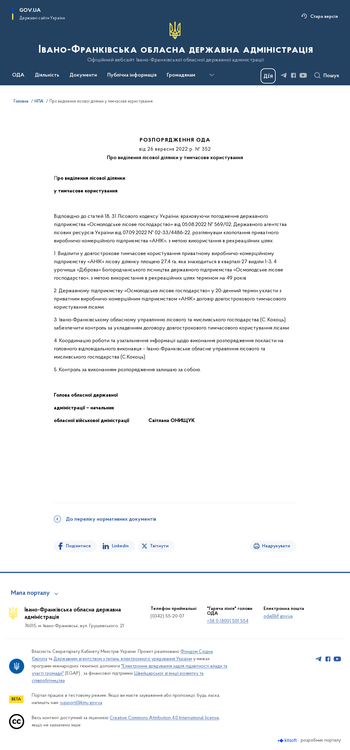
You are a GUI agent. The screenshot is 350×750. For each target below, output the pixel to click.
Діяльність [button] (47, 75)
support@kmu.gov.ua (81, 702)
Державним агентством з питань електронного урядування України (122, 659)
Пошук (331, 76)
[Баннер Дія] (268, 76)
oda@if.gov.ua (278, 616)
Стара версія (324, 16)
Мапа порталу (30, 593)
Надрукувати (276, 546)
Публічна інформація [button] (132, 75)
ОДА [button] (18, 75)
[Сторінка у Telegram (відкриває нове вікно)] (283, 75)
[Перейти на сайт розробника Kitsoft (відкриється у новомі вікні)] (288, 740)
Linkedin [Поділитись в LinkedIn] (120, 546)
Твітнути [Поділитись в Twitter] (159, 546)
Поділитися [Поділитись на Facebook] (78, 546)
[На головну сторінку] (175, 42)
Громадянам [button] (181, 75)
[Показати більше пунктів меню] (211, 75)
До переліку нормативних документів (111, 519)
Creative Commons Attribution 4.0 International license (164, 718)
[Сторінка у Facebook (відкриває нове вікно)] (293, 75)
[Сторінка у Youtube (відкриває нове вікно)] (303, 75)
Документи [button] (83, 75)
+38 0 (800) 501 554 (227, 621)
